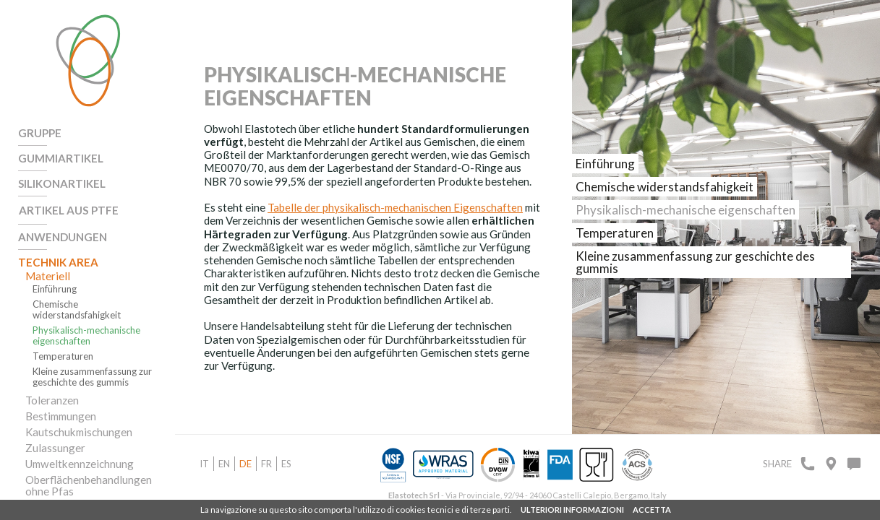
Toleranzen (52, 397)
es (286, 463)
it (204, 463)
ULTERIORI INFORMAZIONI (572, 509)
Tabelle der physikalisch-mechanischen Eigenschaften (395, 208)
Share (777, 463)
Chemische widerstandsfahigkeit (77, 307)
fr (266, 463)
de (245, 463)
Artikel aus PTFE (67, 208)
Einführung (55, 286)
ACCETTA (652, 509)
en (224, 463)
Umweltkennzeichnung (78, 461)
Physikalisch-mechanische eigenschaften (86, 333)
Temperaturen (63, 353)
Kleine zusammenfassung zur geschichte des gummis (92, 374)
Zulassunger (55, 445)
